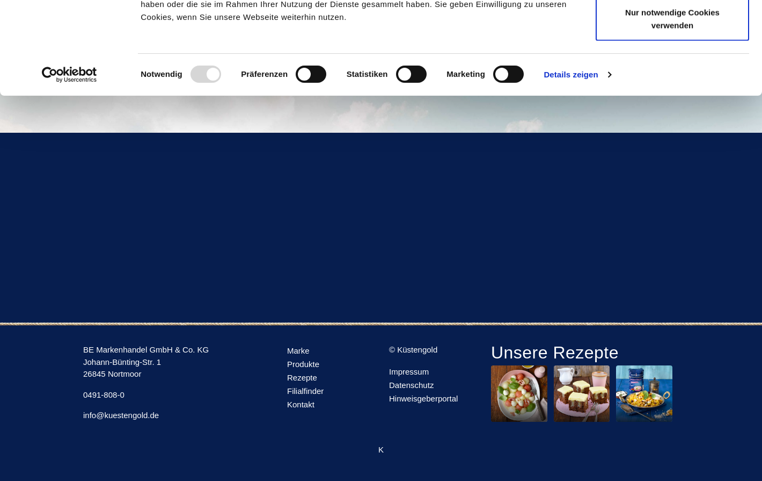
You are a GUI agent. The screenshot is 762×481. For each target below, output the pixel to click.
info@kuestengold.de (121, 415)
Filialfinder (305, 391)
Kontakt (300, 404)
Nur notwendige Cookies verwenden (672, 105)
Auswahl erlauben (672, 63)
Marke (298, 350)
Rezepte (302, 377)
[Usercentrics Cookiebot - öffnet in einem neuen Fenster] (69, 161)
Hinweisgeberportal (423, 398)
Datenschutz (411, 385)
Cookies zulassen (672, 28)
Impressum (409, 371)
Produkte (303, 364)
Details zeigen (571, 161)
